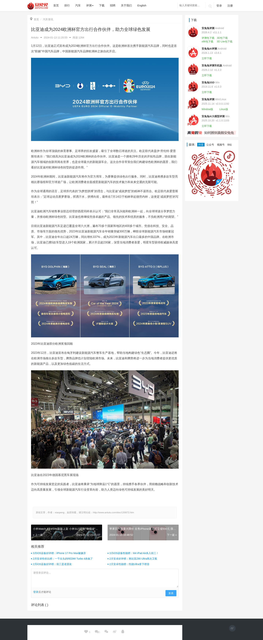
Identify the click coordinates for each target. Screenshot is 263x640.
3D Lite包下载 (224, 41)
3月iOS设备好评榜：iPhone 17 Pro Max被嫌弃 (59, 553)
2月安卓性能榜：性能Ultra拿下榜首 (129, 564)
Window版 (207, 109)
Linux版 (223, 109)
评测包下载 (208, 37)
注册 (230, 5)
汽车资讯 (48, 19)
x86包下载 (208, 41)
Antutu (34, 37)
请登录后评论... (104, 578)
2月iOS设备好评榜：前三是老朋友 (52, 564)
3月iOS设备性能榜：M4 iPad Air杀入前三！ (134, 553)
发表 (171, 593)
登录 (219, 5)
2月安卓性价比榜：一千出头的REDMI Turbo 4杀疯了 (63, 558)
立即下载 (207, 58)
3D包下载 (222, 37)
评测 (90, 5)
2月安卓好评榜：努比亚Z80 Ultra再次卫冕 (133, 558)
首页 (34, 19)
